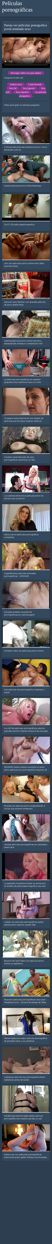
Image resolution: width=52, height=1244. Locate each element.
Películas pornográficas (17, 6)
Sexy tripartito (22, 92)
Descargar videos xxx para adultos (26, 73)
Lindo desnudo (35, 84)
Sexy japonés (29, 88)
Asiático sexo (16, 84)
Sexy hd (12, 88)
